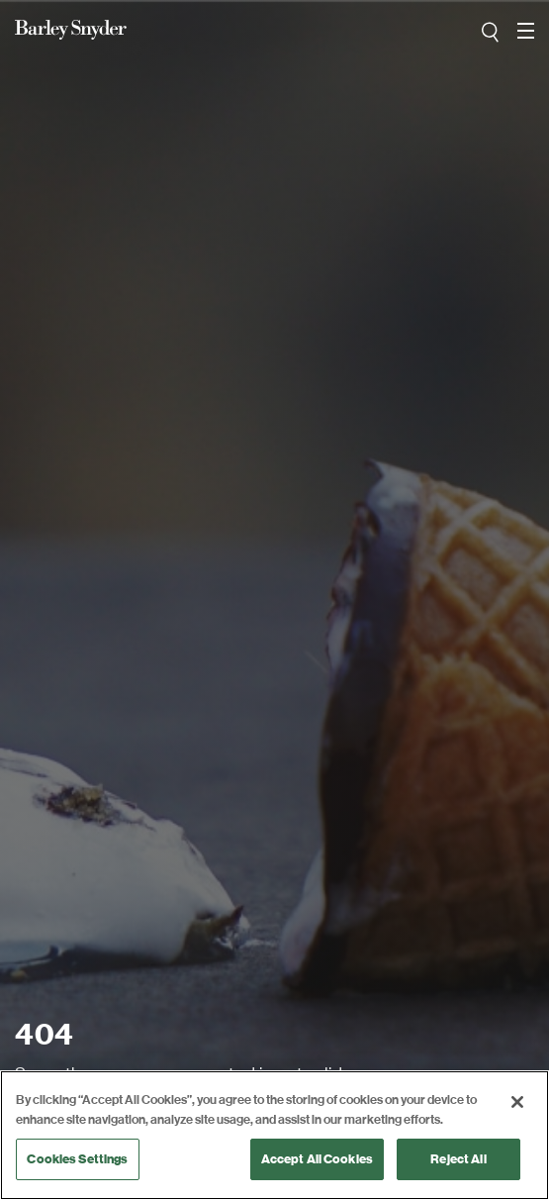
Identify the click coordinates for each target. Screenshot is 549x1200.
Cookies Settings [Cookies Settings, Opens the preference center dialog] (77, 1158)
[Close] (517, 1102)
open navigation (525, 24)
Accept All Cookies (317, 1158)
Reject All (458, 1158)
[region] (274, 1135)
